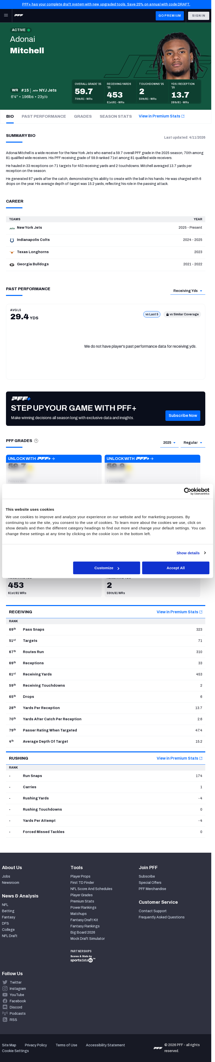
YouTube (17, 995)
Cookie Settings (15, 1051)
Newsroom (10, 883)
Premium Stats (82, 901)
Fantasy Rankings (85, 926)
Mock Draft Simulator (88, 939)
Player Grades (82, 895)
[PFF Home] (18, 16)
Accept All (176, 568)
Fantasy (8, 917)
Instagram (18, 989)
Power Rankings (83, 907)
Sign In (198, 15)
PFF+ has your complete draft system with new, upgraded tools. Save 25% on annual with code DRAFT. (106, 4)
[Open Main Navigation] (6, 15)
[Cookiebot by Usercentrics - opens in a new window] (187, 491)
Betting (8, 911)
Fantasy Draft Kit (84, 920)
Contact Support (153, 911)
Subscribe (147, 876)
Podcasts (18, 1013)
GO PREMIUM (169, 15)
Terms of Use (66, 1045)
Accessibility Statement (105, 1045)
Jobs (6, 876)
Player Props (80, 876)
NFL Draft (9, 936)
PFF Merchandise (152, 889)
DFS (5, 923)
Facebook (18, 1001)
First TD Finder (82, 883)
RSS (13, 1020)
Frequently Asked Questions (162, 917)
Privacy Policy (36, 1045)
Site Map (9, 1045)
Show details (188, 553)
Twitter (15, 982)
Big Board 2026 (83, 932)
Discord (16, 1007)
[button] (183, 423)
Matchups (79, 914)
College (8, 930)
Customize (106, 568)
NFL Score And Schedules (91, 889)
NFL (5, 905)
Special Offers (150, 883)
